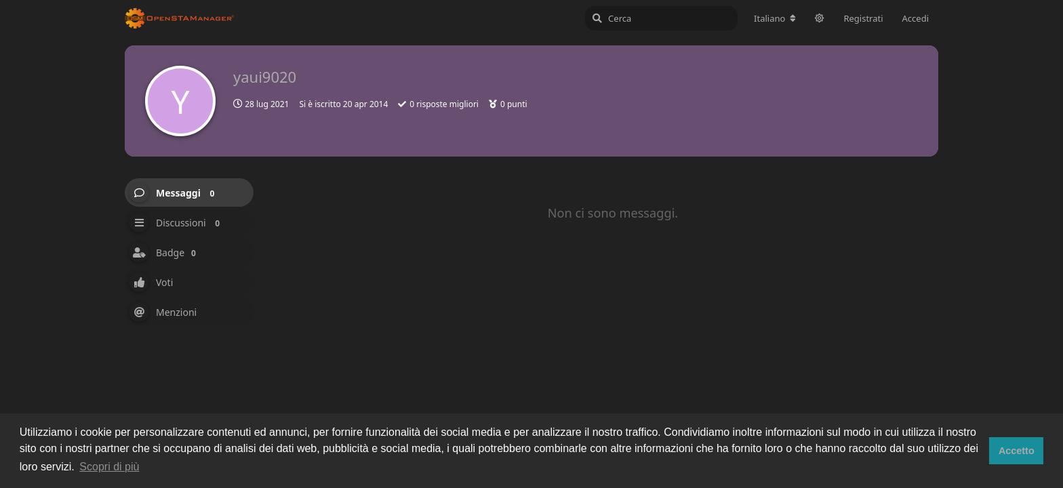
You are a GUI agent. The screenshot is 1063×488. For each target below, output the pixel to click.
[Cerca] (661, 18)
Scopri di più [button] (109, 466)
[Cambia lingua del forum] (774, 18)
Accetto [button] (1017, 450)
